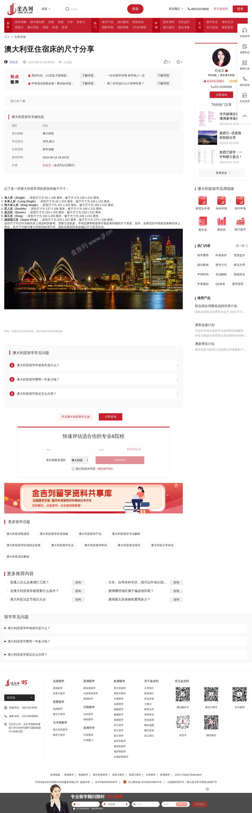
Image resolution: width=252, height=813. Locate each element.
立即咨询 (110, 416)
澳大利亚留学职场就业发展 (23, 545)
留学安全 (212, 22)
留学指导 (237, 284)
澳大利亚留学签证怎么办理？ (27, 654)
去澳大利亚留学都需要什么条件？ (34, 591)
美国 (61, 22)
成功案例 (123, 22)
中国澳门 (88, 740)
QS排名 (220, 284)
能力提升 (168, 27)
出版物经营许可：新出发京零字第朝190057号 (192, 782)
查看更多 (224, 173)
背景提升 (239, 255)
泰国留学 (88, 698)
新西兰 (19, 27)
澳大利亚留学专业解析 (126, 533)
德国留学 (119, 709)
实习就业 (212, 27)
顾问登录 (149, 730)
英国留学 (58, 708)
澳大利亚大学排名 (162, 545)
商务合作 (149, 709)
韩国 (45, 27)
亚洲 (64, 27)
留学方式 (221, 264)
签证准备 (184, 27)
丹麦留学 (119, 698)
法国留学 (119, 704)
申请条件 (221, 255)
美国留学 (58, 688)
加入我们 (149, 735)
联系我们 (149, 693)
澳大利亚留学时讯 (95, 545)
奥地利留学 (120, 746)
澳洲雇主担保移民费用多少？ (129, 599)
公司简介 (149, 688)
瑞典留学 (119, 719)
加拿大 (81, 22)
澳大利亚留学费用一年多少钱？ (29, 641)
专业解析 (221, 274)
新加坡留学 (89, 688)
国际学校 (107, 27)
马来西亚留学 (90, 693)
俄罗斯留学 (120, 751)
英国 (51, 22)
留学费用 (203, 255)
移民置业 (227, 27)
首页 (7, 36)
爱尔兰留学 (59, 714)
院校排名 (138, 22)
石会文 (11, 62)
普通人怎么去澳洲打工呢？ (29, 582)
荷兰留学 (119, 730)
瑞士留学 (119, 735)
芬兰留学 (119, 725)
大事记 (148, 704)
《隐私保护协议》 (105, 468)
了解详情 (87, 75)
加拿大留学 (59, 693)
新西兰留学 (59, 734)
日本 (70, 22)
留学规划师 (37, 22)
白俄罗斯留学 (121, 756)
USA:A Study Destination (188, 774)
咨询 (78, 582)
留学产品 (107, 22)
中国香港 (88, 734)
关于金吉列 (221, 8)
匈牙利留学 (120, 741)
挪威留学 (119, 714)
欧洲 (55, 27)
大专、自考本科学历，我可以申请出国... (137, 582)
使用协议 (149, 714)
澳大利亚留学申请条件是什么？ (29, 628)
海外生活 (227, 22)
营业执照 (149, 719)
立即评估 (120, 460)
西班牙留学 (120, 693)
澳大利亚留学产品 (90, 533)
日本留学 (88, 714)
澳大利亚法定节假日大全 (28, 599)
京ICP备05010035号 (106, 782)
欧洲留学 (165, 774)
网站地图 (149, 725)
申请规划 (203, 284)
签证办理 (239, 264)
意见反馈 (149, 698)
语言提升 (184, 22)
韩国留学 (88, 719)
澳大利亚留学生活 (62, 545)
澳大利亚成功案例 (17, 556)
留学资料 (168, 22)
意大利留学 (120, 688)
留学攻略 (20, 22)
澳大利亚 (33, 27)
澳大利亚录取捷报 (17, 533)
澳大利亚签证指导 (129, 545)
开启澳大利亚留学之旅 (75, 416)
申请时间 (203, 274)
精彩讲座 (123, 27)
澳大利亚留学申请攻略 (54, 533)
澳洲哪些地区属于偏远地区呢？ (131, 591)
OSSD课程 (139, 27)
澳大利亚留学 (60, 729)
